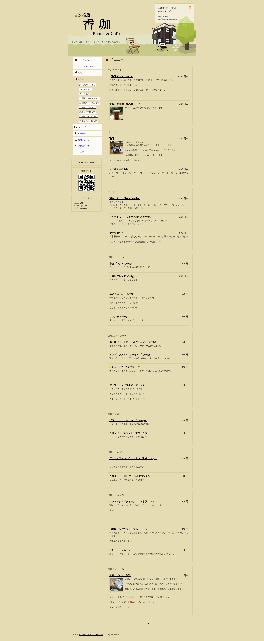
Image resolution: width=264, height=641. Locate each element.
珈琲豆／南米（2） (87, 107)
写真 (80, 73)
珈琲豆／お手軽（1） (88, 121)
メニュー (82, 79)
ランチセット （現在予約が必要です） (130, 217)
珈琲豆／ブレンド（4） (89, 98)
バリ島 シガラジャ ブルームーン (128, 529)
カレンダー (82, 127)
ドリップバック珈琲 (120, 575)
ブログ (81, 152)
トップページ (83, 60)
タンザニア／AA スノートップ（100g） (130, 354)
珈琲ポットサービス (122, 76)
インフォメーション (86, 66)
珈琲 (111, 138)
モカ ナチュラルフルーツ (125, 367)
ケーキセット (117, 233)
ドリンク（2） (85, 89)
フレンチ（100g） (118, 316)
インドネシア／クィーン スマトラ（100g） (133, 501)
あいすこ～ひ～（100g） (122, 294)
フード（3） (84, 94)
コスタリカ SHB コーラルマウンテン (129, 476)
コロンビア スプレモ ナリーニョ (128, 433)
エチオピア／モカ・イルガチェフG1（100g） (133, 342)
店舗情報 (82, 133)
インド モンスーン (120, 550)
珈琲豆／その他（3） (88, 116)
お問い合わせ (83, 140)
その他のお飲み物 (118, 169)
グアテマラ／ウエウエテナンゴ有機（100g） (133, 458)
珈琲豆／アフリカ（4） (89, 103)
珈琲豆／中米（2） (87, 112)
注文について (83, 146)
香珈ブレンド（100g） (121, 263)
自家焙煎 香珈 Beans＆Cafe (91, 635)
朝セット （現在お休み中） (124, 198)
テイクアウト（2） (87, 85)
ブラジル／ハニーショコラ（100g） (128, 420)
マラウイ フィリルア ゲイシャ (127, 385)
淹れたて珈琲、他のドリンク (124, 104)
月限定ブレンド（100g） (122, 276)
